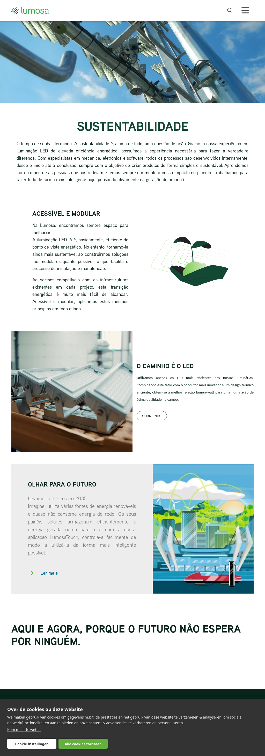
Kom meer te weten (24, 729)
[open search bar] (230, 10)
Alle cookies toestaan (83, 744)
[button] (82, 573)
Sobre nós (151, 415)
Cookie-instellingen (32, 744)
